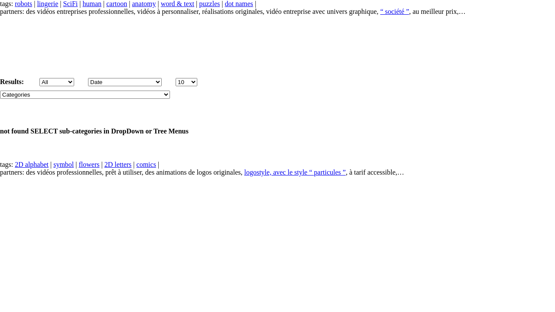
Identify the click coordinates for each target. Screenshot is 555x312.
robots (23, 3)
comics (146, 164)
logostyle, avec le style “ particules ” (295, 172)
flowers (89, 164)
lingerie (47, 3)
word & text (177, 3)
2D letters (118, 164)
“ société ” (394, 11)
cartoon (116, 3)
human (92, 3)
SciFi (70, 3)
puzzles (209, 3)
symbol (63, 164)
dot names (239, 3)
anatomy (144, 3)
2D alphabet (32, 164)
